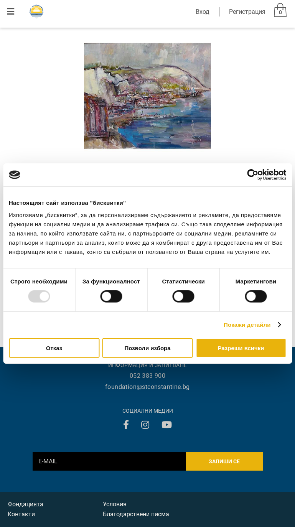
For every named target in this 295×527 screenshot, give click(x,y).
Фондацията (25, 504)
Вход (202, 11)
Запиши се (224, 461)
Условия (115, 504)
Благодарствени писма (136, 514)
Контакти (21, 514)
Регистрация (247, 11)
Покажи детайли (247, 324)
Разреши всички (241, 347)
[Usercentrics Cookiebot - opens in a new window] (252, 175)
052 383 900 (147, 375)
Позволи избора (147, 347)
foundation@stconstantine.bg (147, 386)
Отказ (54, 347)
